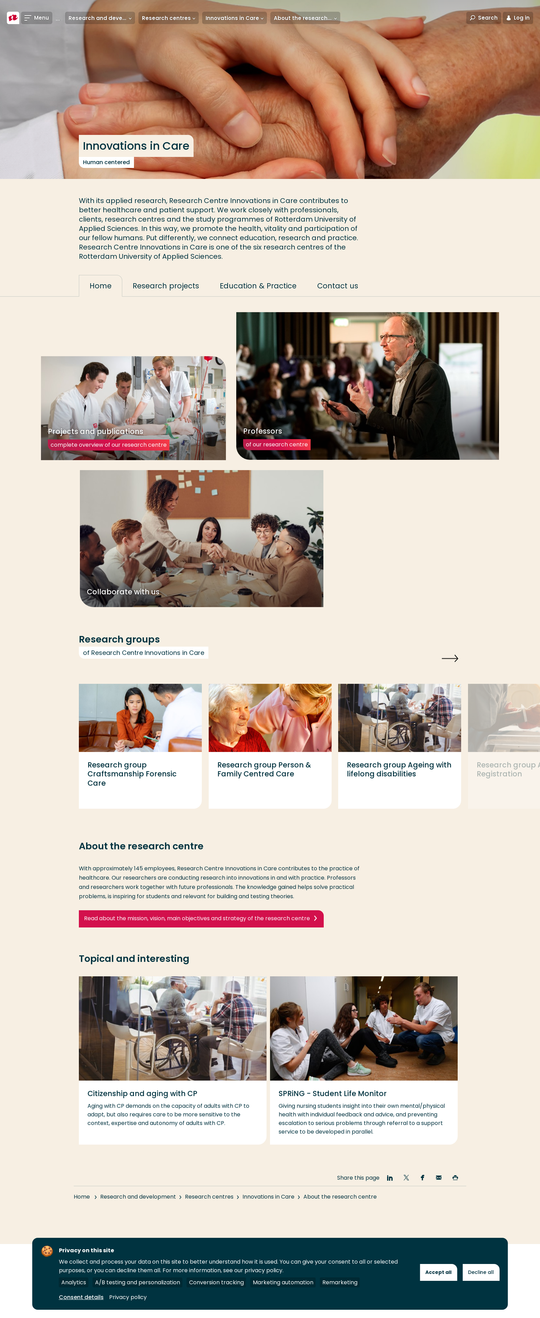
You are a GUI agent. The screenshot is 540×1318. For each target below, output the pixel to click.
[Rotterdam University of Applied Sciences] (13, 18)
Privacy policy (128, 1297)
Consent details (81, 1297)
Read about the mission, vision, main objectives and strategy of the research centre (197, 930)
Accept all (438, 1272)
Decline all (481, 1272)
